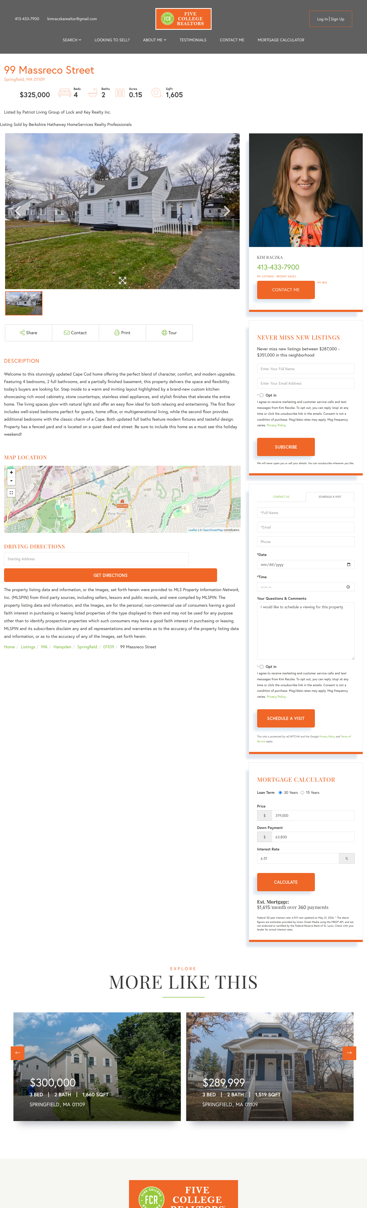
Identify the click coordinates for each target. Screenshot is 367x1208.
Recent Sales (286, 276)
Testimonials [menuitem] (193, 39)
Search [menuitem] (70, 39)
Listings (28, 631)
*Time (262, 577)
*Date (262, 555)
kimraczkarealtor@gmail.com (72, 18)
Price (261, 807)
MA (44, 631)
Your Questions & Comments (282, 599)
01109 (108, 631)
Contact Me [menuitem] (232, 39)
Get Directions (215, 559)
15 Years (310, 793)
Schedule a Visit (330, 497)
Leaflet (193, 530)
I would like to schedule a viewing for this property (306, 632)
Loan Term (266, 793)
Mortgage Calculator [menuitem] (281, 39)
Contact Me (286, 290)
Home (9, 631)
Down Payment (270, 828)
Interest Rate (268, 849)
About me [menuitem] (153, 39)
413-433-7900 (27, 18)
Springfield (87, 631)
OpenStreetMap (213, 530)
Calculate (286, 883)
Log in (322, 18)
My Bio (322, 282)
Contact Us (281, 497)
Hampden (62, 631)
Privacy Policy (276, 425)
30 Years (288, 793)
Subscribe (286, 447)
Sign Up (337, 18)
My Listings (265, 276)
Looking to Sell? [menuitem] (112, 39)
